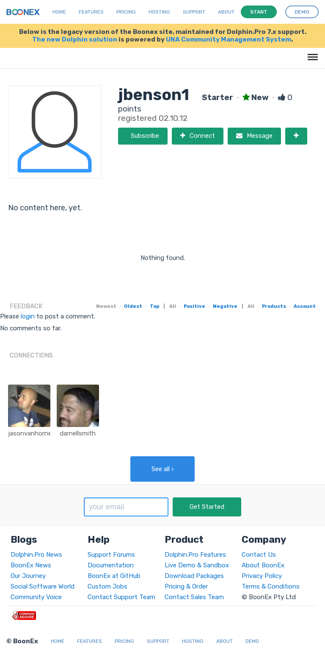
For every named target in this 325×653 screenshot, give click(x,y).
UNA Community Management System (228, 39)
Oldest (133, 306)
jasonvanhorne (30, 433)
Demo (252, 641)
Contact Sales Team (194, 597)
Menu (311, 53)
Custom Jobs (107, 586)
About (226, 12)
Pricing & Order (186, 586)
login (28, 316)
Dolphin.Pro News (36, 554)
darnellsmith (78, 433)
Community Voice (36, 597)
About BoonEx (263, 565)
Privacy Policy (262, 576)
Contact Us (259, 554)
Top (154, 306)
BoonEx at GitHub (114, 576)
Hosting (159, 12)
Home (59, 12)
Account (305, 306)
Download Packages (194, 576)
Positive (194, 306)
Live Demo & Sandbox (197, 565)
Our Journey (28, 576)
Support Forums (111, 554)
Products (274, 306)
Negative (225, 306)
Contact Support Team (121, 597)
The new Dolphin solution (74, 39)
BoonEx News (31, 565)
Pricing (126, 12)
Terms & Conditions (271, 586)
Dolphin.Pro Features (195, 554)
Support (194, 12)
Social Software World (42, 586)
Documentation (111, 565)
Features (91, 12)
